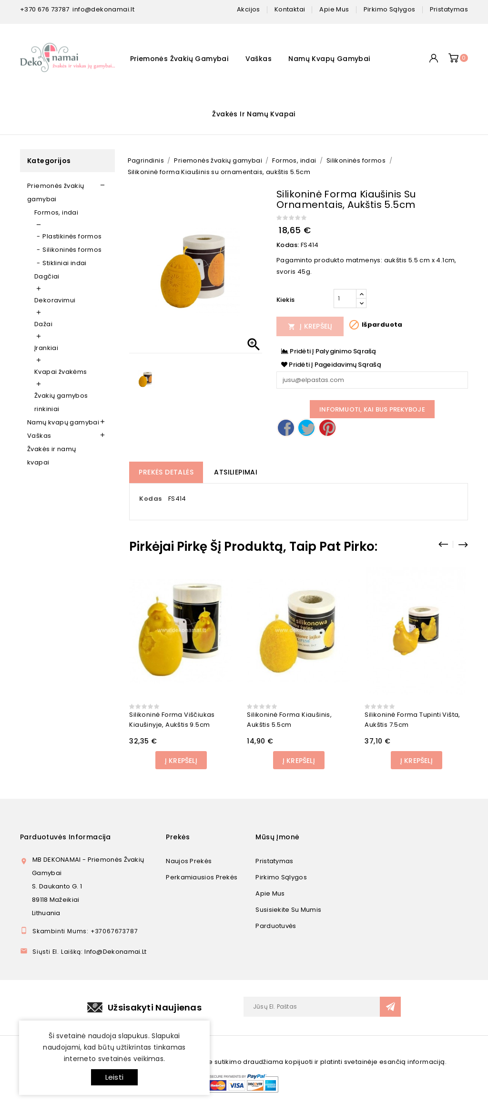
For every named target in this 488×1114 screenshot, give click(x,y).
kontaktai (289, 9)
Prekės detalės (166, 472)
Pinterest (327, 428)
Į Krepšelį (310, 326)
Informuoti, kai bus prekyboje (372, 409)
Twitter (306, 428)
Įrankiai (46, 347)
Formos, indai (56, 212)
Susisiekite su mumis (288, 909)
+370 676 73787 (45, 9)
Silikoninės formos (72, 249)
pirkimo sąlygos (390, 9)
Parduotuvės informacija (65, 837)
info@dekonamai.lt (103, 9)
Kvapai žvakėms (60, 371)
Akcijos (248, 9)
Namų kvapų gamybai (329, 58)
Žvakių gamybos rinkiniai (61, 402)
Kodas (150, 498)
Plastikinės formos (72, 236)
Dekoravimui (54, 300)
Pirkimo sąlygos (281, 877)
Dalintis (286, 428)
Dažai (43, 324)
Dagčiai (47, 276)
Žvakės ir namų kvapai (253, 114)
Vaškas (258, 58)
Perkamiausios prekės (201, 877)
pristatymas (449, 9)
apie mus (334, 9)
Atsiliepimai (235, 472)
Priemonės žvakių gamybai (179, 58)
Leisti (114, 1077)
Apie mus (270, 893)
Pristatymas (274, 861)
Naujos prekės (189, 861)
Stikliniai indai (64, 263)
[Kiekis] (345, 298)
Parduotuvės (275, 925)
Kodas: (287, 244)
